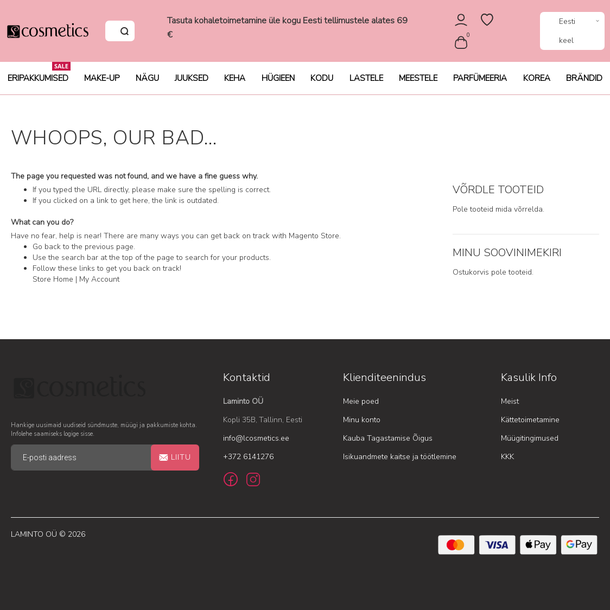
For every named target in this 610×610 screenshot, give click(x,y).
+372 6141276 (248, 457)
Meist (510, 401)
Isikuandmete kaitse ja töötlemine (399, 457)
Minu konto (361, 420)
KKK (507, 457)
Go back (47, 247)
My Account (99, 279)
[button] (572, 31)
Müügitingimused (529, 438)
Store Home (53, 279)
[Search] (124, 31)
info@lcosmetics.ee (256, 438)
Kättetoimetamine (530, 420)
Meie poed (361, 401)
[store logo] (47, 31)
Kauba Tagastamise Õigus (388, 438)
